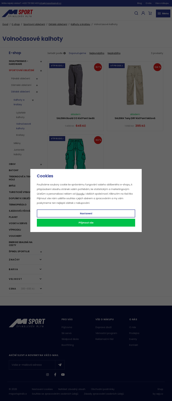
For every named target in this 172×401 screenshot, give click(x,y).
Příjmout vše (86, 222)
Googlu (80, 193)
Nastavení (86, 213)
